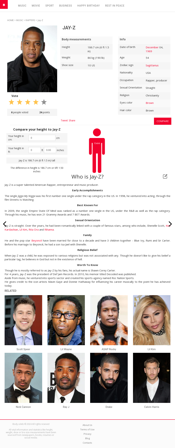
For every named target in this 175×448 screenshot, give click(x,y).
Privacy (87, 433)
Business (65, 5)
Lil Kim (23, 229)
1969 (149, 51)
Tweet (64, 120)
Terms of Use (87, 429)
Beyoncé (36, 240)
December (152, 47)
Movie (36, 5)
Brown (150, 103)
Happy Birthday (88, 5)
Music (22, 5)
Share (72, 120)
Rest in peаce (115, 5)
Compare (163, 121)
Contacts (87, 442)
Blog (87, 438)
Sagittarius (152, 65)
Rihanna (49, 229)
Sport (49, 5)
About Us (87, 425)
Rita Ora (34, 229)
